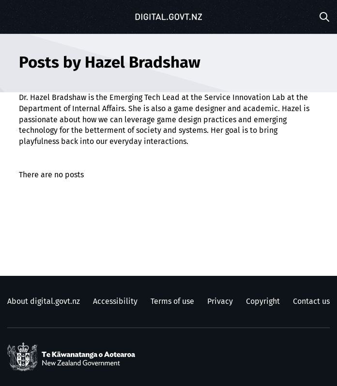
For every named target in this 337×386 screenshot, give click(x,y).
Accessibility (115, 301)
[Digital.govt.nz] (168, 16)
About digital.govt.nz (43, 301)
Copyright (263, 301)
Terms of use (172, 301)
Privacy (220, 301)
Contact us (311, 301)
